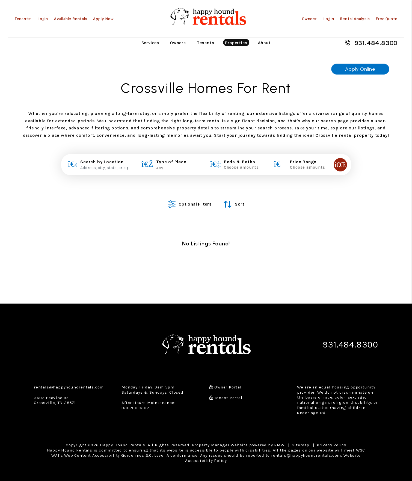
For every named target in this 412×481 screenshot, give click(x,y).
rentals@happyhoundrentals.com (69, 383)
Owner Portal (225, 383)
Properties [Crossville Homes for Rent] (236, 42)
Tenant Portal (225, 393)
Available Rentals (70, 19)
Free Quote (387, 19)
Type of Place (171, 162)
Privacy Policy (331, 441)
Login (42, 19)
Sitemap (301, 441)
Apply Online (360, 69)
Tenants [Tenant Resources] (205, 42)
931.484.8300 (376, 43)
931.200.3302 (135, 403)
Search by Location (101, 162)
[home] (208, 16)
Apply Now (103, 19)
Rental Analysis (355, 19)
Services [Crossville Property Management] (150, 42)
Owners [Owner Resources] (178, 42)
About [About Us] (264, 42)
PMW (279, 441)
